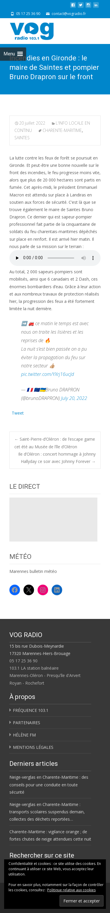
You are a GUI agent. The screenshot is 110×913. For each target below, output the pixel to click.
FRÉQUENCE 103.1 (30, 710)
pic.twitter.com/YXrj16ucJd (47, 374)
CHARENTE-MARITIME (62, 130)
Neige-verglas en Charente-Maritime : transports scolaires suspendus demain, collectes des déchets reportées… (47, 812)
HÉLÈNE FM (24, 735)
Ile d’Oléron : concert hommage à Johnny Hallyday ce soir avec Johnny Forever (57, 457)
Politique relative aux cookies (71, 889)
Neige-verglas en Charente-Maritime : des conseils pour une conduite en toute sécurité (48, 784)
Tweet (18, 412)
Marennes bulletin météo (33, 571)
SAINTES (22, 137)
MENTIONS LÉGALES (33, 747)
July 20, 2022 (74, 398)
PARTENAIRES (26, 722)
